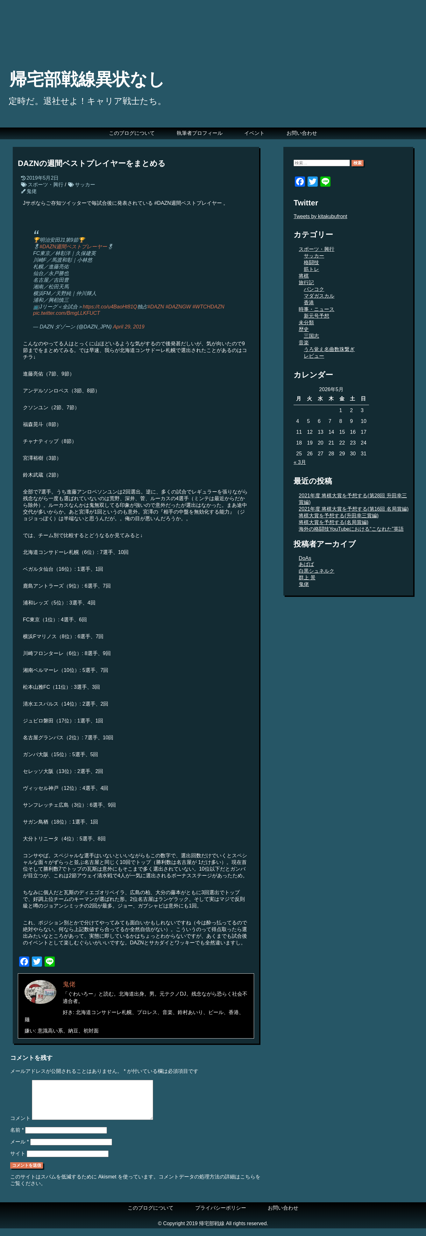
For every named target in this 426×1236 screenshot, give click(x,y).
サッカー (85, 184)
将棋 (304, 276)
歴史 (304, 329)
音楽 (304, 342)
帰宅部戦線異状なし (87, 79)
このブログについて (132, 133)
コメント (20, 1126)
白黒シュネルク (316, 571)
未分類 (306, 322)
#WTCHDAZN (208, 306)
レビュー (314, 356)
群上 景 (307, 577)
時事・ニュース (316, 309)
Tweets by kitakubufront (320, 216)
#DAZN (155, 306)
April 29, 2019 (129, 326)
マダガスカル (319, 296)
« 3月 (300, 462)
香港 (309, 302)
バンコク (314, 289)
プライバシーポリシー (220, 1215)
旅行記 (306, 282)
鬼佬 (31, 191)
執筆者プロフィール (200, 133)
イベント (254, 133)
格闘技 (311, 262)
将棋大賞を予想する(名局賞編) (333, 522)
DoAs (305, 558)
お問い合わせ (302, 133)
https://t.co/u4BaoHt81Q (110, 306)
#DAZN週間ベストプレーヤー (73, 246)
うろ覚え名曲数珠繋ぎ (329, 349)
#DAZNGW (178, 306)
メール (19, 1149)
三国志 (311, 336)
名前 (17, 1137)
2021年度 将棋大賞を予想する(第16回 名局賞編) (353, 509)
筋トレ (311, 269)
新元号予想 (316, 316)
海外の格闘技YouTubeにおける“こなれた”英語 (351, 529)
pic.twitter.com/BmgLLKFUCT (66, 313)
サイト (17, 1161)
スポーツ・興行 (45, 184)
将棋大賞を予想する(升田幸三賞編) (339, 515)
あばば (306, 564)
